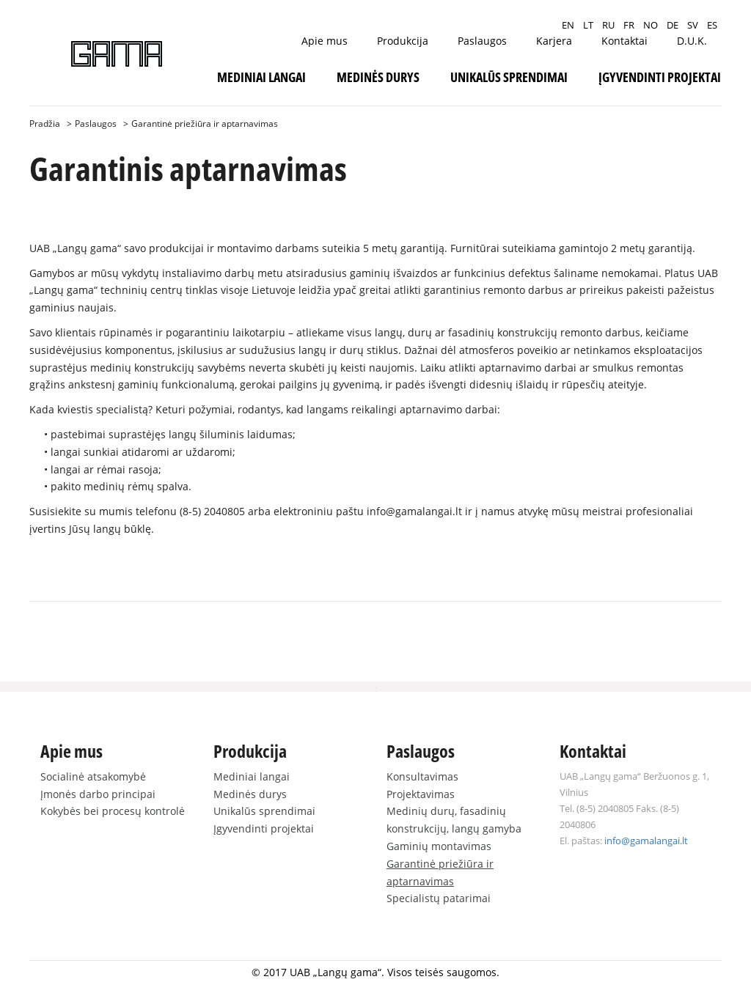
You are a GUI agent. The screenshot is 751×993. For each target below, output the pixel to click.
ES (712, 25)
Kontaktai (624, 41)
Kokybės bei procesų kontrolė (112, 811)
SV (692, 25)
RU (608, 25)
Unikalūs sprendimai (509, 77)
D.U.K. (692, 41)
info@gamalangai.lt (414, 511)
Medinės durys (378, 77)
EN (568, 25)
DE (672, 25)
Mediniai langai (261, 77)
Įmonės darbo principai (97, 794)
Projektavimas (421, 794)
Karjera (554, 41)
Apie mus (324, 41)
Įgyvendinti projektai (659, 77)
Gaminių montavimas (439, 846)
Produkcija (402, 41)
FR (628, 25)
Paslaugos (482, 41)
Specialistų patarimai (439, 898)
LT (588, 25)
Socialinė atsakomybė (93, 776)
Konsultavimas (422, 776)
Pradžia (44, 123)
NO (650, 25)
